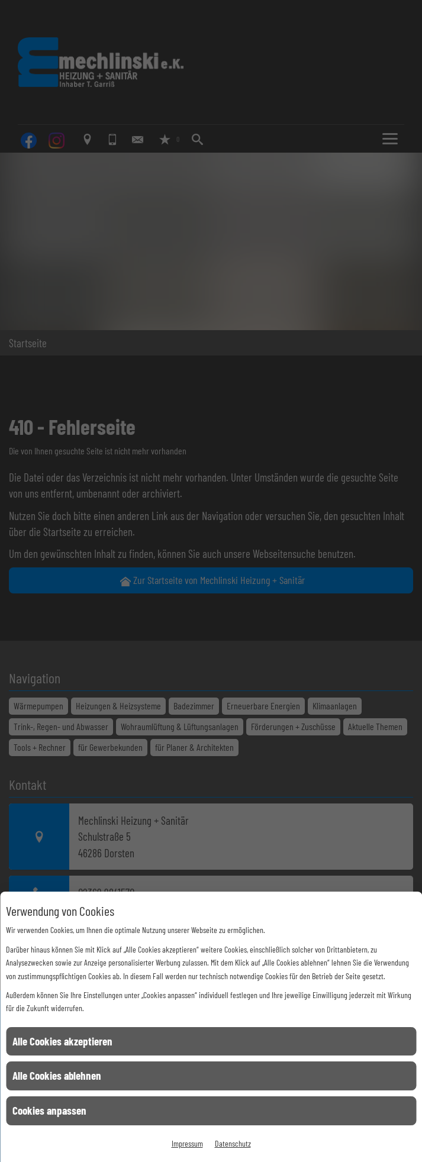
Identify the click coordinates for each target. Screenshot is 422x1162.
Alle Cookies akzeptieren (62, 1041)
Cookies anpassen (49, 1110)
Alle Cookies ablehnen (56, 1075)
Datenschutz (233, 1143)
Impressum (187, 1143)
